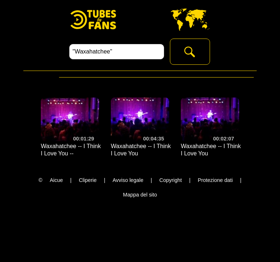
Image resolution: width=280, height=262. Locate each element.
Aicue (56, 180)
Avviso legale (128, 180)
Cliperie (88, 180)
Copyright (170, 180)
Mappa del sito (140, 195)
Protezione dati (215, 180)
